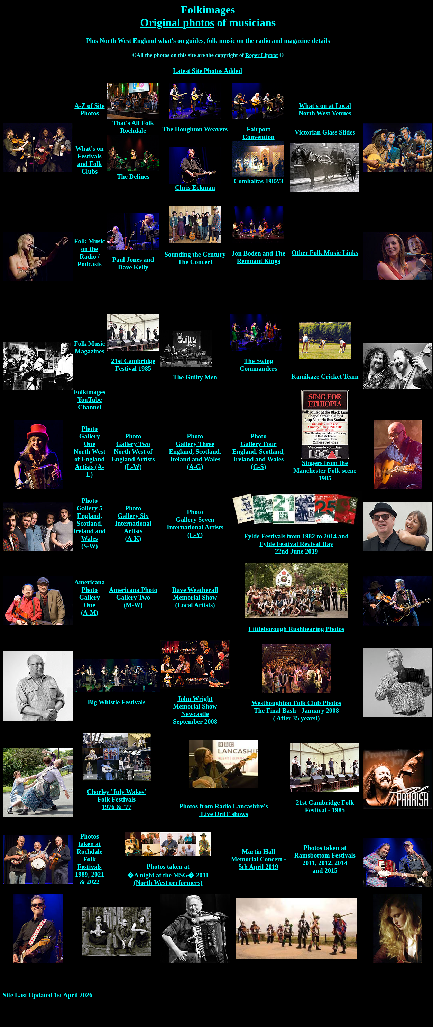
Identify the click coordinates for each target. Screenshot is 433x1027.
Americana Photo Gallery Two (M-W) (133, 597)
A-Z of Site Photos (89, 109)
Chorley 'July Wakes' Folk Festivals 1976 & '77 (116, 799)
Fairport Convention (258, 133)
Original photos (177, 22)
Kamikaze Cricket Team (324, 376)
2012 (324, 863)
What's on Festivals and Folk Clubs (89, 160)
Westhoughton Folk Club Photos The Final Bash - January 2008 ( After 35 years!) (296, 710)
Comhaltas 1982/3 (258, 181)
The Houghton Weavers (195, 129)
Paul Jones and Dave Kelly (133, 263)
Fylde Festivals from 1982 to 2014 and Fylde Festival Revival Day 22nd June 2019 (296, 544)
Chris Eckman (195, 187)
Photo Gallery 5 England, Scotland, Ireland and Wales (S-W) (89, 523)
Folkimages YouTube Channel (89, 399)
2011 (308, 863)
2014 (340, 863)
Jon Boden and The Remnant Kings (258, 257)
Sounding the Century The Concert (195, 258)
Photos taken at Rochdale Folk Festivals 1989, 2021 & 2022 (89, 859)
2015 (330, 870)
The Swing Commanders (258, 364)
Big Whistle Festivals (117, 702)
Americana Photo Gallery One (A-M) (89, 597)
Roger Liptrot (261, 55)
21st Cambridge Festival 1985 (133, 364)
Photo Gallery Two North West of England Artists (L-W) (133, 451)
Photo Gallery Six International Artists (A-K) (133, 523)
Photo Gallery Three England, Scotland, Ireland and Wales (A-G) (195, 451)
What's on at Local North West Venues (324, 109)
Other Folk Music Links (325, 252)
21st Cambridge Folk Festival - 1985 (325, 806)
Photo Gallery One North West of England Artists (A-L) (89, 451)
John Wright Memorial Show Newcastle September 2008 (195, 710)
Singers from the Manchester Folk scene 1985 (325, 470)
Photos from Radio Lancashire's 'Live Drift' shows (223, 810)
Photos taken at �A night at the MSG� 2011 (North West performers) (168, 874)
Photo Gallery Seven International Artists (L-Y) (195, 523)
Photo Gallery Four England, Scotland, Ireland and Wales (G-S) (258, 451)
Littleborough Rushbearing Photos (296, 628)
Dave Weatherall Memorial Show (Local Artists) (195, 597)
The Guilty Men (195, 377)
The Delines (133, 176)
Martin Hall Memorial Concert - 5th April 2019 (258, 859)
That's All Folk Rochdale (133, 126)
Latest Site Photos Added (207, 70)
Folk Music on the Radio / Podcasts (89, 253)
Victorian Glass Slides (325, 132)
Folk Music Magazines (89, 347)
